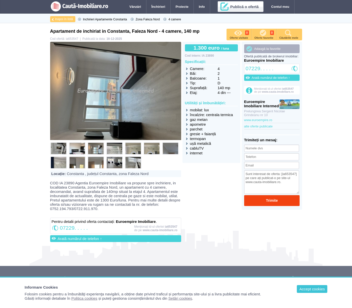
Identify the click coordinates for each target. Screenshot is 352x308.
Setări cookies (180, 298)
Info (202, 7)
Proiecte (182, 7)
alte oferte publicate (258, 126)
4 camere (174, 19)
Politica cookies (84, 298)
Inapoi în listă (64, 19)
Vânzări (135, 7)
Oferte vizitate (239, 34)
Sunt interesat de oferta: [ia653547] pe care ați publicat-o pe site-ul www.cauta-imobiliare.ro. (271, 182)
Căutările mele (288, 34)
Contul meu (280, 7)
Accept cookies (312, 289)
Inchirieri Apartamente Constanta (105, 19)
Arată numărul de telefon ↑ (80, 238)
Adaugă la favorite (267, 49)
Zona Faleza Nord (148, 19)
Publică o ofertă (244, 7)
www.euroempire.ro (258, 120)
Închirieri (158, 7)
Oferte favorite (264, 34)
